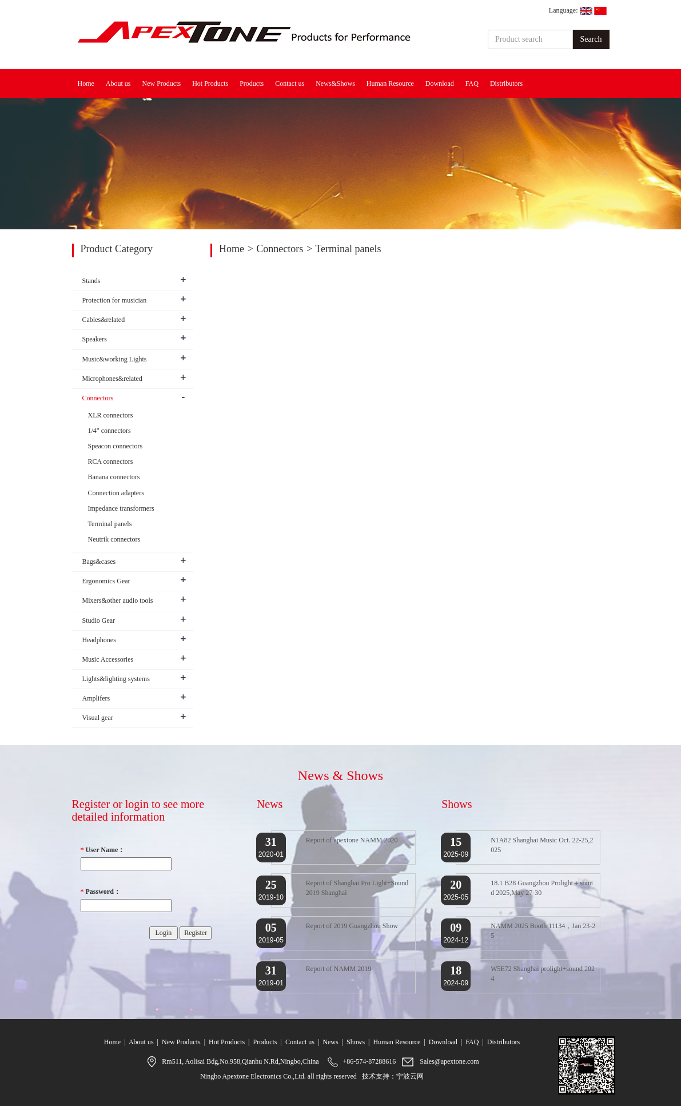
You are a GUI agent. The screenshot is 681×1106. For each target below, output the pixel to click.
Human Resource (390, 83)
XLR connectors (110, 415)
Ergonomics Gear (106, 581)
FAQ (472, 83)
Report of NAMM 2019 (338, 969)
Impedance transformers (121, 508)
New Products (161, 83)
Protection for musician (114, 300)
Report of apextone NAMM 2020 (352, 840)
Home (86, 83)
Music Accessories (108, 659)
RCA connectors (110, 461)
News (330, 1042)
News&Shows (335, 83)
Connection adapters (116, 493)
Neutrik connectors (114, 539)
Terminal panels (348, 248)
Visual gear (97, 718)
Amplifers (96, 698)
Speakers (94, 339)
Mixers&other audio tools (117, 600)
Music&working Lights (114, 359)
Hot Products (210, 83)
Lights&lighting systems (116, 679)
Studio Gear (99, 620)
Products (252, 83)
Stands (91, 281)
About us (118, 83)
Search (591, 39)
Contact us (289, 83)
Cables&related (103, 320)
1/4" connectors (109, 431)
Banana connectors (114, 477)
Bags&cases (99, 562)
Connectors (279, 248)
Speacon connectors (115, 446)
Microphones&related (112, 379)
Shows (356, 1042)
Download (439, 83)
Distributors (506, 83)
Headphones (99, 640)
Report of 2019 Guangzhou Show (352, 926)
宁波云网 (410, 1076)
